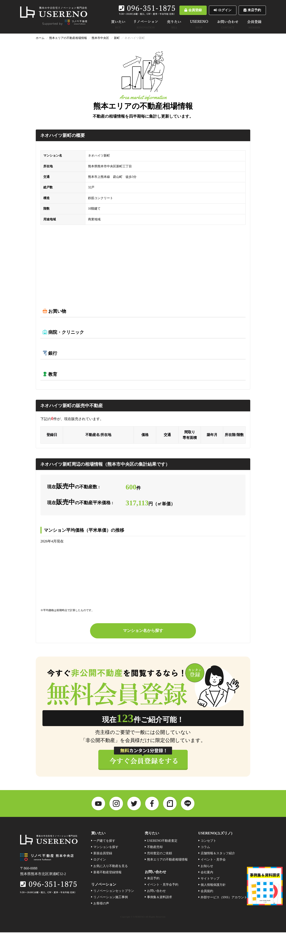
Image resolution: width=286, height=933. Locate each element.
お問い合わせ (156, 891)
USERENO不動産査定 (162, 841)
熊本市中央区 (100, 38)
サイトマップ (210, 879)
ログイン (216, 10)
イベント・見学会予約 (162, 885)
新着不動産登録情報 (107, 873)
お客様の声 (101, 904)
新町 (117, 38)
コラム (205, 848)
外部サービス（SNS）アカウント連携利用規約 (233, 898)
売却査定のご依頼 (159, 854)
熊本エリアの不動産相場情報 (68, 38)
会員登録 (183, 10)
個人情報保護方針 (213, 885)
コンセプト (208, 841)
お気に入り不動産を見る (110, 866)
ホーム (40, 38)
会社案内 (207, 873)
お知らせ (207, 866)
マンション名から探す (143, 631)
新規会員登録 (102, 854)
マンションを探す (105, 848)
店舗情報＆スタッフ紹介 (218, 854)
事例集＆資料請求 (159, 898)
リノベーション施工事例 (110, 898)
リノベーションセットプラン (113, 891)
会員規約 (207, 891)
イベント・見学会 (213, 860)
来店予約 (250, 10)
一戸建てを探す (104, 841)
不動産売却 (155, 848)
